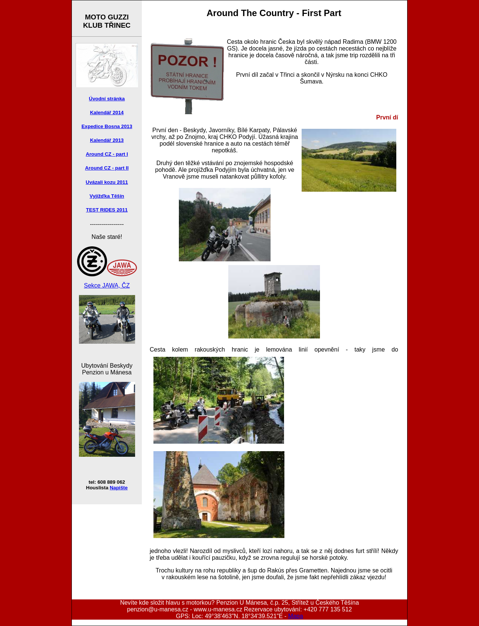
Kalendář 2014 (107, 112)
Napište (119, 487)
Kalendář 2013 (107, 140)
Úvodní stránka (107, 98)
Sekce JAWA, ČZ (106, 285)
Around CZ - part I (107, 154)
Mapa (295, 616)
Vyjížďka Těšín (106, 196)
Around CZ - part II (106, 168)
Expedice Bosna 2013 (107, 126)
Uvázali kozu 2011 (107, 182)
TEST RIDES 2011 (107, 210)
